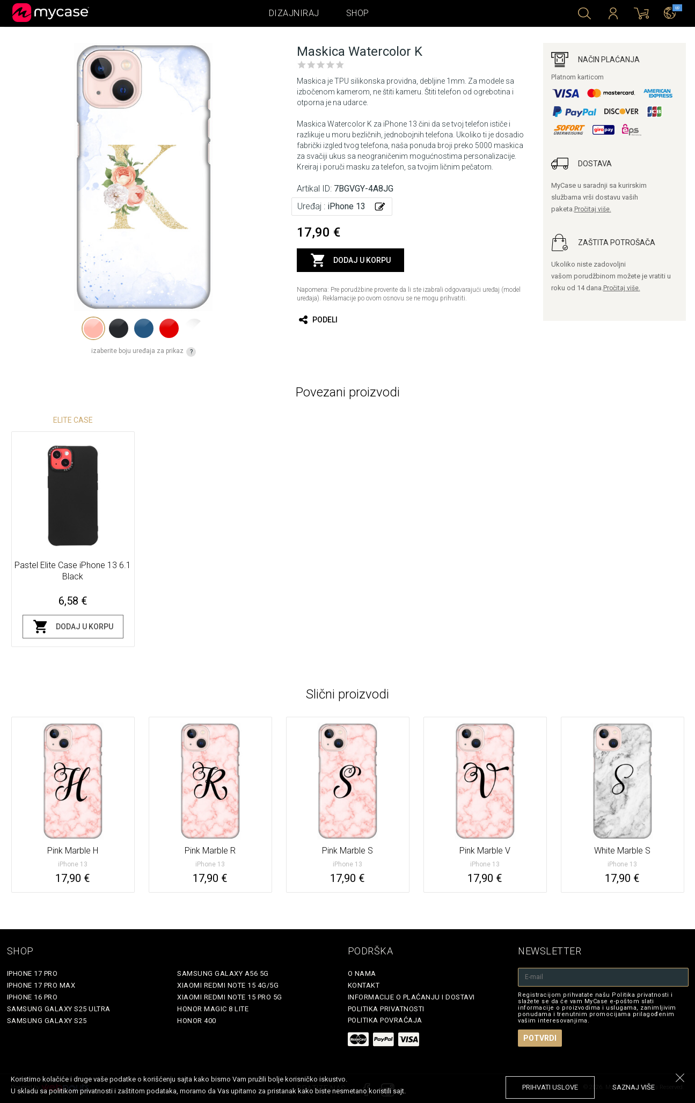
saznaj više (633, 1087)
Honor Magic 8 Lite (212, 1009)
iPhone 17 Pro (32, 973)
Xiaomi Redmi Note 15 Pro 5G (229, 997)
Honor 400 (196, 1021)
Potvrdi (540, 1038)
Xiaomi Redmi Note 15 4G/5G (228, 985)
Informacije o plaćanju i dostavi (411, 997)
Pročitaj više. (592, 209)
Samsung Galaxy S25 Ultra (59, 1009)
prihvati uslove (550, 1087)
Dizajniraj (294, 13)
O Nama (362, 973)
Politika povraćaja (385, 1020)
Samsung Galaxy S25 (47, 1021)
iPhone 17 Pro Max (41, 985)
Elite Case (73, 420)
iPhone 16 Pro (32, 997)
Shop (357, 13)
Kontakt (364, 985)
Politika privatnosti (386, 1009)
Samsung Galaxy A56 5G (223, 973)
